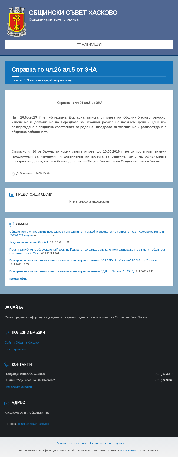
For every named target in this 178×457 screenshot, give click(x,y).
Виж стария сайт (15, 349)
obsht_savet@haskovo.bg (34, 423)
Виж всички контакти (18, 387)
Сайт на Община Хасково (22, 342)
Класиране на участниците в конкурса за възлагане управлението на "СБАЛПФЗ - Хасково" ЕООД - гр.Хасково (83, 260)
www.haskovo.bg (130, 450)
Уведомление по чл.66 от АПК (29, 242)
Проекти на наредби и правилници (50, 80)
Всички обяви (18, 279)
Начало (17, 80)
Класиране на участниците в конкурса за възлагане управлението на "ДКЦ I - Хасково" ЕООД (71, 271)
